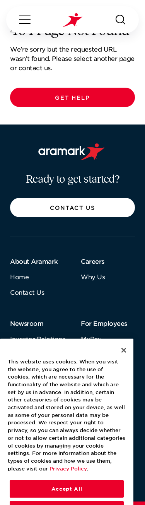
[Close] (123, 360)
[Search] (120, 20)
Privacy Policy (68, 479)
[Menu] (25, 19)
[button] (72, 97)
